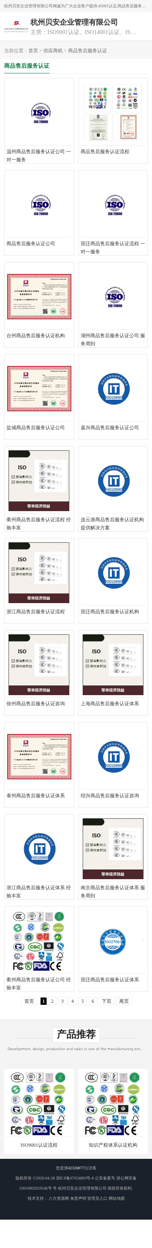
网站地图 (117, 1198)
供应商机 (53, 51)
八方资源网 (59, 1198)
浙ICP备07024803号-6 (75, 1178)
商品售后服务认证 (87, 51)
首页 (33, 51)
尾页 (124, 1001)
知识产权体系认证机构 (113, 1145)
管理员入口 (97, 1198)
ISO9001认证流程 (39, 1145)
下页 (106, 1001)
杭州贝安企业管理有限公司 (82, 1188)
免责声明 (78, 1198)
